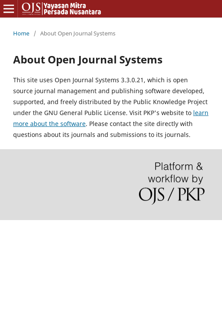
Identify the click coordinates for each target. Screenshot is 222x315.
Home (21, 33)
